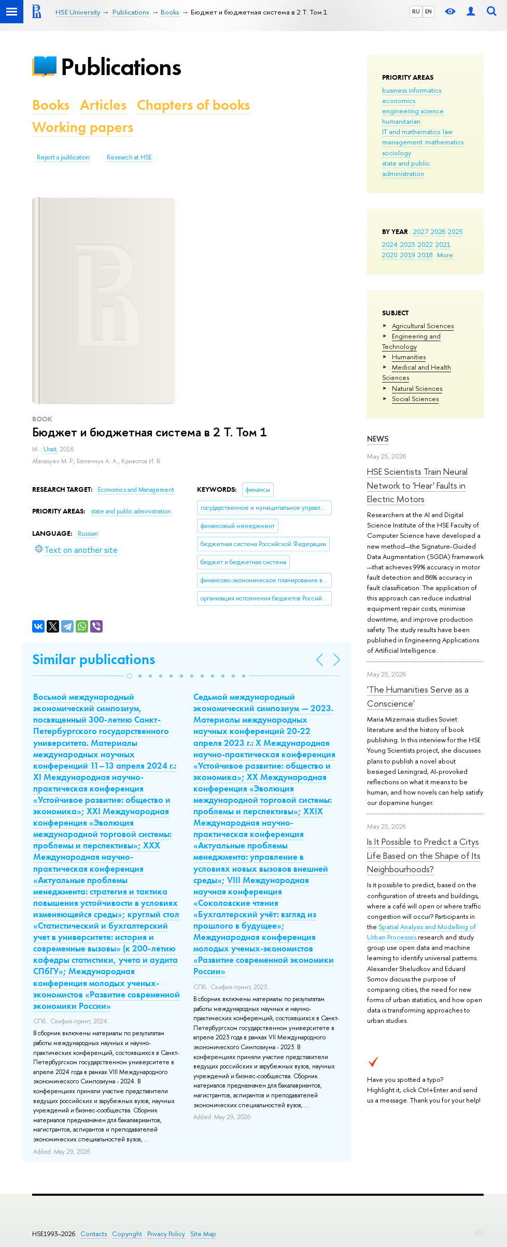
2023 (407, 244)
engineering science (413, 110)
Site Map (203, 1233)
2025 (455, 231)
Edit (479, 1232)
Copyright (127, 1233)
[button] (129, 676)
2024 (390, 244)
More (445, 254)
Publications (121, 66)
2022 (425, 244)
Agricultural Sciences (423, 325)
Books (50, 105)
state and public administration (406, 168)
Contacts (93, 1233)
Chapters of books (193, 105)
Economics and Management (136, 490)
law (448, 131)
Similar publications (93, 659)
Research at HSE (129, 157)
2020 (390, 254)
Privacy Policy (166, 1233)
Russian (88, 534)
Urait (50, 449)
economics (398, 100)
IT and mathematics (411, 131)
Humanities (409, 356)
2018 (425, 254)
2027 (420, 231)
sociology (396, 152)
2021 (442, 244)
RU (416, 11)
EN (428, 11)
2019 (407, 254)
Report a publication (63, 157)
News (378, 438)
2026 (438, 231)
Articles (103, 105)
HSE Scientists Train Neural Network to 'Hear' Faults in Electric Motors (417, 485)
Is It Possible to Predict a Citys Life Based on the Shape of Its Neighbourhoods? (424, 855)
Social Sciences (415, 398)
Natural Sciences (417, 388)
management (402, 141)
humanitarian (401, 121)
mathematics (444, 141)
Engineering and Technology (411, 341)
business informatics (411, 90)
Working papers (82, 127)
